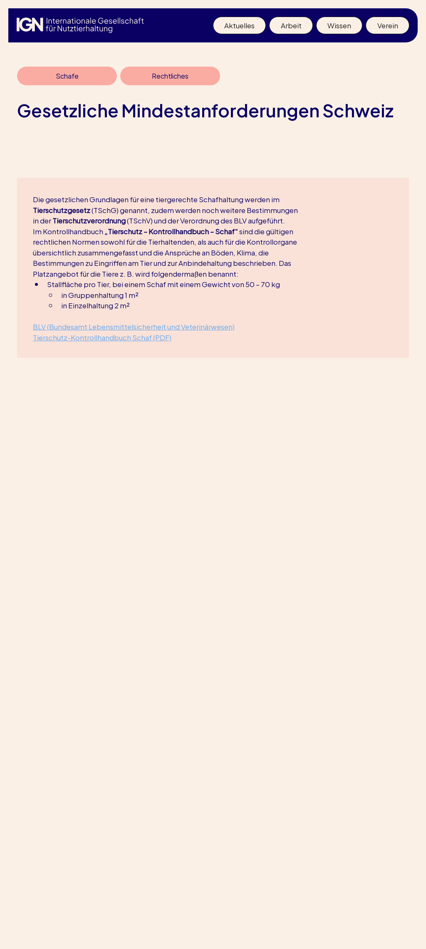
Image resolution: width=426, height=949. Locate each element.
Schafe (67, 75)
